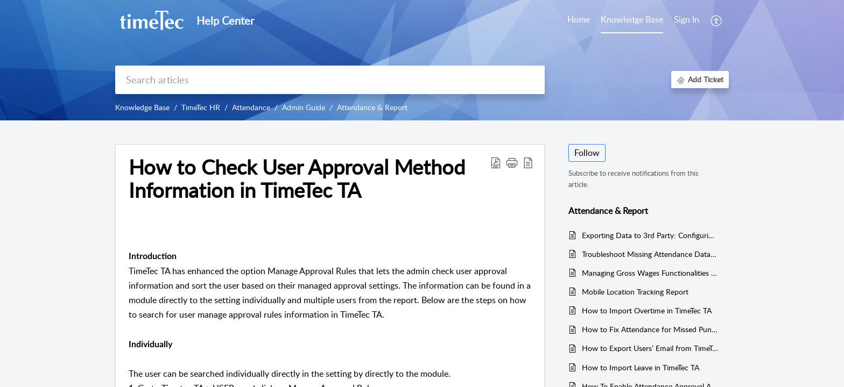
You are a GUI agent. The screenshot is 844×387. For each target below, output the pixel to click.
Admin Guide (303, 107)
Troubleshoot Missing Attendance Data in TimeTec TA (650, 254)
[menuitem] (687, 20)
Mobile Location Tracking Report (635, 291)
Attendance (251, 107)
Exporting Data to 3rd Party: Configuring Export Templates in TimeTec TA (650, 235)
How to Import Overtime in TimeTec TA (647, 310)
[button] (717, 20)
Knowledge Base (142, 107)
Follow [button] (587, 153)
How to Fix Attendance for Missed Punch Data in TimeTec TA (650, 329)
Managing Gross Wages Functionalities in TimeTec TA (650, 273)
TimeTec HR (200, 107)
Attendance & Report (372, 107)
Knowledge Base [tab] (632, 19)
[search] (330, 80)
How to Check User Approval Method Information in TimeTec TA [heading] (297, 179)
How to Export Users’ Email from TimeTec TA (650, 348)
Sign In (686, 19)
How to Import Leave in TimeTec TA (640, 367)
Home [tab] (578, 19)
